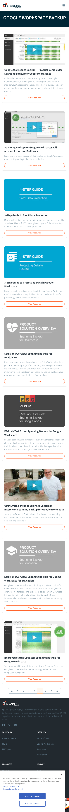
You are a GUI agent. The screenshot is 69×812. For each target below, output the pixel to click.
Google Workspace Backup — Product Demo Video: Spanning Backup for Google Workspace (33, 72)
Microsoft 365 (43, 738)
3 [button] (29, 690)
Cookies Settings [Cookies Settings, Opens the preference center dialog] (32, 803)
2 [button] (23, 690)
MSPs (4, 743)
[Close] (61, 775)
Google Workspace (45, 743)
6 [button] (45, 690)
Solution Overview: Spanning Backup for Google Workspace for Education (32, 579)
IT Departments (9, 738)
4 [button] (34, 690)
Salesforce (41, 749)
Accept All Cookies (32, 796)
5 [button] (40, 690)
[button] (11, 691)
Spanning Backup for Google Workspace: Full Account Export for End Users (30, 149)
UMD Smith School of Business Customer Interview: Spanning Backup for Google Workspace (34, 508)
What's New (42, 754)
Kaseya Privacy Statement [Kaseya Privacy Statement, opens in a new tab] (13, 789)
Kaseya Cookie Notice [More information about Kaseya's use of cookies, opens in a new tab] (11, 786)
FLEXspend (7, 749)
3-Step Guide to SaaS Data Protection (26, 215)
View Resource (34, 97)
